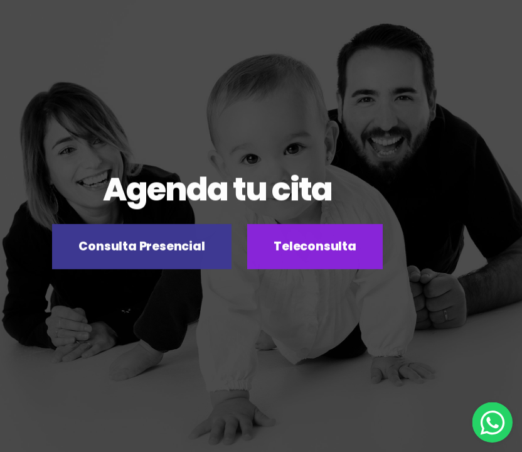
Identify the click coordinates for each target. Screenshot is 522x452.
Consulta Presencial (141, 247)
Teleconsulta (315, 247)
